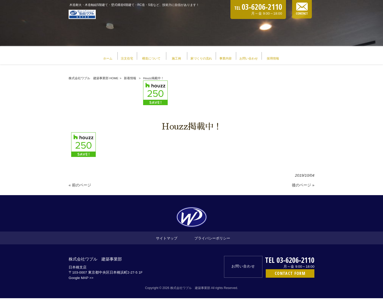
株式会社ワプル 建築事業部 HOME (93, 80)
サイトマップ (166, 239)
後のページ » (303, 187)
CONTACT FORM (290, 275)
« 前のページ (80, 187)
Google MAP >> (81, 280)
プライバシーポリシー (212, 239)
